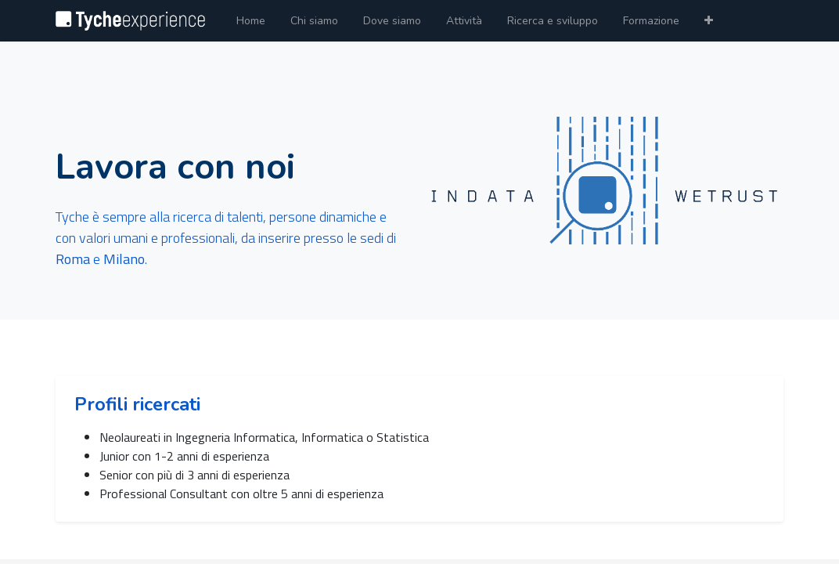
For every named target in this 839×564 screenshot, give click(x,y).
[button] (709, 20)
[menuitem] (251, 20)
